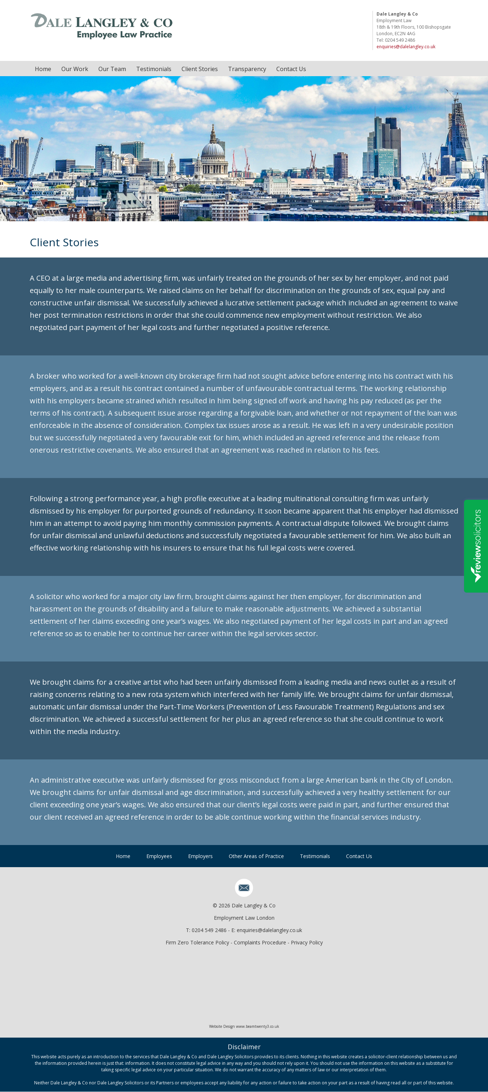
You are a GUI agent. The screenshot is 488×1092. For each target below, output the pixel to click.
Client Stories (200, 69)
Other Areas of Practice (256, 856)
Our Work (74, 69)
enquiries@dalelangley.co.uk (406, 47)
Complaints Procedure (260, 942)
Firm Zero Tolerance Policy (197, 942)
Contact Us (291, 69)
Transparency (247, 69)
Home (43, 69)
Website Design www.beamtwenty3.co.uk (244, 1026)
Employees (159, 856)
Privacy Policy (307, 942)
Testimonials (153, 69)
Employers (200, 856)
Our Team (112, 69)
